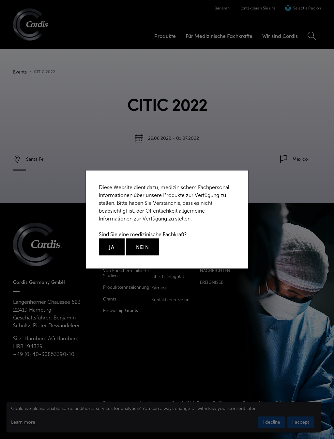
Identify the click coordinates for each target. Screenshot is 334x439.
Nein (142, 247)
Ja (111, 247)
